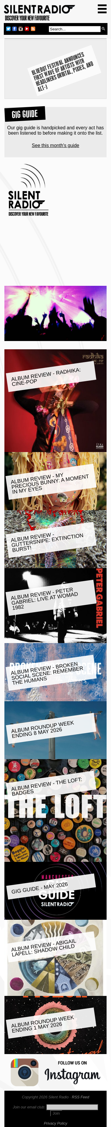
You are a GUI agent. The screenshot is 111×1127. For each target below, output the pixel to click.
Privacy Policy (55, 1123)
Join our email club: (29, 1107)
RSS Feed (80, 1097)
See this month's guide (55, 145)
